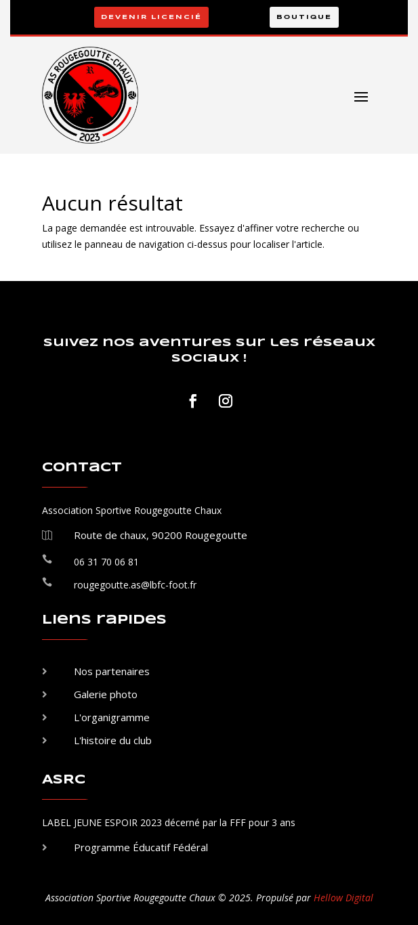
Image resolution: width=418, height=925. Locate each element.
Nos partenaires (112, 671)
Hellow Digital (343, 897)
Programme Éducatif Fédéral (141, 847)
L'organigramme (112, 717)
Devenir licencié (151, 17)
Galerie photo (106, 694)
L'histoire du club (113, 740)
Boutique (304, 17)
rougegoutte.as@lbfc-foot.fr (135, 584)
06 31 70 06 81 (106, 561)
